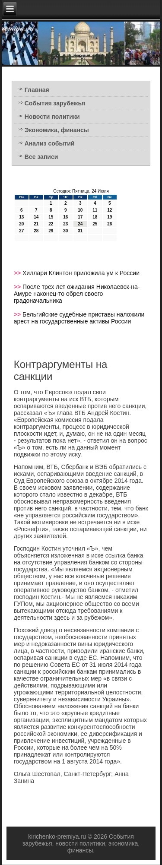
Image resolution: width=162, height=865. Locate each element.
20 (21, 224)
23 (65, 224)
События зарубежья (55, 103)
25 (94, 224)
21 (36, 224)
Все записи (41, 156)
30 (65, 230)
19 (109, 217)
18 (94, 217)
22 (50, 224)
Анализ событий (50, 143)
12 (109, 210)
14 (36, 217)
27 (21, 230)
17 (80, 217)
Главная (37, 89)
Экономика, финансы (57, 130)
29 (50, 230)
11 (94, 210)
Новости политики (52, 116)
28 (36, 230)
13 (21, 217)
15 (50, 217)
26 (109, 224)
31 (80, 230)
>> (18, 272)
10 (80, 210)
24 (80, 224)
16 (65, 217)
